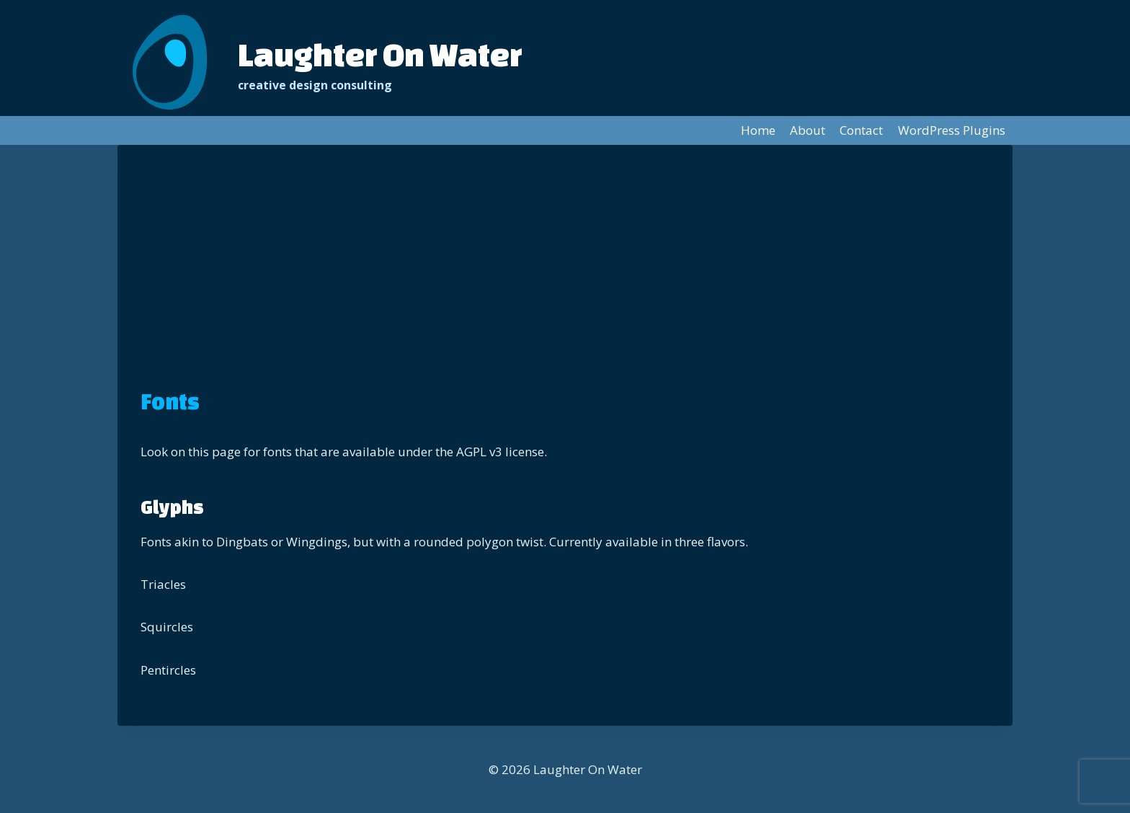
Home (758, 130)
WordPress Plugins (951, 130)
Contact (861, 130)
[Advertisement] (565, 276)
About (807, 130)
